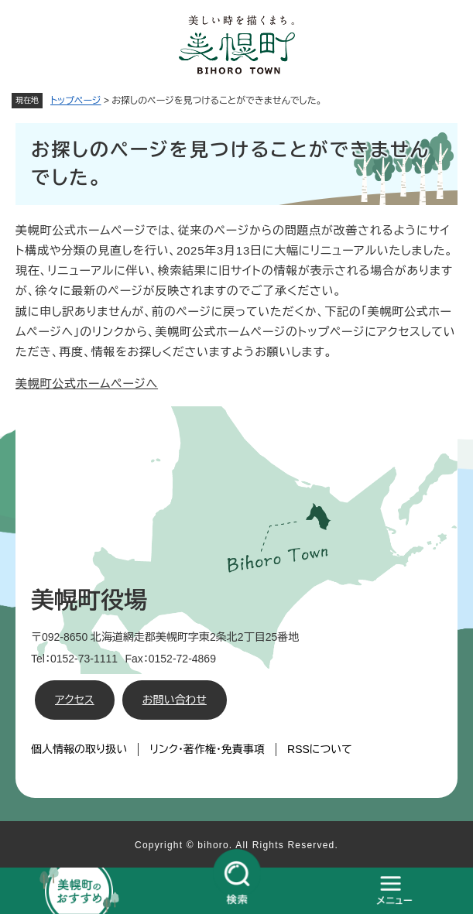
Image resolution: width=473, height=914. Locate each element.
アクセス (74, 699)
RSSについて (319, 749)
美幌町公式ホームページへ (86, 383)
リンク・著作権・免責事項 (207, 749)
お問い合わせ (174, 699)
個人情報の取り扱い (79, 749)
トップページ (75, 100)
